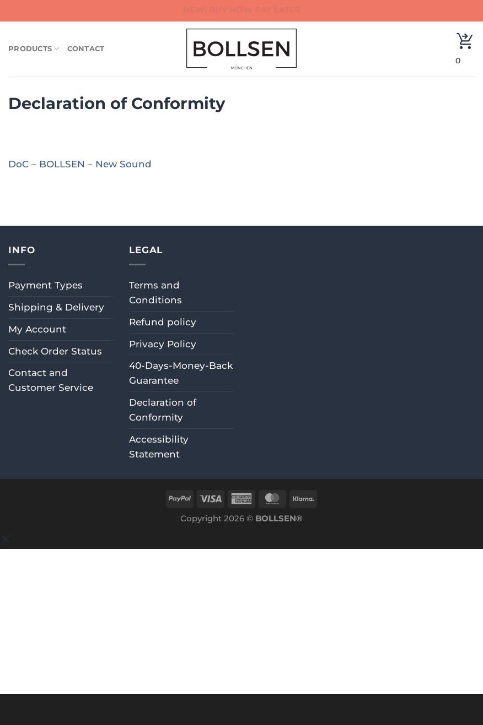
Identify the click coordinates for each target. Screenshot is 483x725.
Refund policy (162, 322)
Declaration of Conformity (162, 410)
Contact (86, 48)
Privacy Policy (162, 344)
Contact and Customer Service (50, 380)
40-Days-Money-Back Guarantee (181, 373)
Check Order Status (55, 351)
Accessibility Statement (159, 447)
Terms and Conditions (155, 293)
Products (34, 48)
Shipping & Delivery (56, 307)
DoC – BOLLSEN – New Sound (80, 164)
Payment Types (45, 285)
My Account (37, 329)
